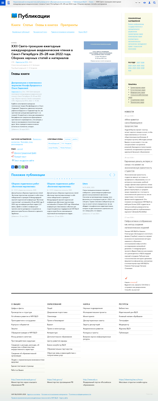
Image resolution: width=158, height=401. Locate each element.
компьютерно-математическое (134, 40)
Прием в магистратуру (56, 328)
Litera (85, 183)
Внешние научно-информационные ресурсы (97, 337)
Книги (15, 25)
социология (137, 46)
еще (129, 70)
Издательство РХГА (22, 62)
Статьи (28, 25)
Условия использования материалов (54, 394)
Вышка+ (50, 324)
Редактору (149, 394)
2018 (142, 68)
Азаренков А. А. (17, 92)
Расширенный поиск (40, 32)
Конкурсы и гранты (90, 332)
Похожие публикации (28, 175)
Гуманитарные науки (138, 87)
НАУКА (86, 304)
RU (136, 3)
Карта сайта (63, 398)
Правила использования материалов (62, 32)
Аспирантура (52, 332)
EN (139, 3)
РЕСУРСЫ (123, 304)
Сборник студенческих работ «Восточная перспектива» (25, 185)
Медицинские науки (138, 92)
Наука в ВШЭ (82, 32)
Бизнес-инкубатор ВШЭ (56, 345)
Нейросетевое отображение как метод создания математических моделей (138, 224)
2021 (130, 68)
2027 (138, 62)
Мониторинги (88, 316)
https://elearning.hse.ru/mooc (131, 379)
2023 (138, 65)
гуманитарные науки (135, 34)
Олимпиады (51, 316)
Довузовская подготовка (57, 312)
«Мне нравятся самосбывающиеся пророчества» (133, 122)
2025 (130, 65)
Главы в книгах (46, 25)
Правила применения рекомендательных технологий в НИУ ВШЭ (34, 398)
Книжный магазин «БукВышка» (131, 316)
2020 (134, 68)
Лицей (49, 308)
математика (132, 44)
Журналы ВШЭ (125, 328)
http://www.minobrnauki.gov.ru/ (23, 379)
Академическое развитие (93, 328)
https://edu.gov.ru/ (54, 379)
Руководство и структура (21, 312)
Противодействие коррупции (23, 341)
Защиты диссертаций (91, 324)
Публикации (34, 16)
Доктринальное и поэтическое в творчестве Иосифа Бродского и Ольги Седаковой (27, 85)
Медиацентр (124, 324)
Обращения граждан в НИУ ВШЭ (24, 332)
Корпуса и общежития (20, 324)
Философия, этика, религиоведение (22, 143)
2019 (138, 68)
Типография (123, 320)
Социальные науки (137, 100)
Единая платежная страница (22, 366)
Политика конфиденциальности (80, 394)
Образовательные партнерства (59, 349)
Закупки (14, 328)
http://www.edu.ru (90, 379)
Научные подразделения (93, 308)
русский (20, 149)
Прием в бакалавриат (55, 320)
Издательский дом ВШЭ (128, 312)
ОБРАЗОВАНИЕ (54, 304)
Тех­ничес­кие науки (137, 102)
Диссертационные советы (93, 320)
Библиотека (123, 308)
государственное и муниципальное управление (135, 29)
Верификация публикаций (20, 32)
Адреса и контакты (33, 394)
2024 (134, 65)
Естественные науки (138, 90)
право (130, 46)
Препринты (69, 25)
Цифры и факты (17, 308)
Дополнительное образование (59, 336)
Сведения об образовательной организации (23, 354)
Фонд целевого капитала (21, 336)
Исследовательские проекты (94, 312)
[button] (54, 178)
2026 (142, 62)
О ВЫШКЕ (16, 304)
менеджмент (142, 44)
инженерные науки (135, 36)
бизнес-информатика (136, 24)
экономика (132, 49)
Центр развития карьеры (57, 341)
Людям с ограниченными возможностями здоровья (27, 361)
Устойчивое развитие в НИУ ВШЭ (24, 316)
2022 (142, 65)
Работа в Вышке (17, 370)
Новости (129, 111)
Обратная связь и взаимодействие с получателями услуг (61, 354)
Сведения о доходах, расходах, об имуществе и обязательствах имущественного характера (25, 347)
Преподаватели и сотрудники (23, 320)
